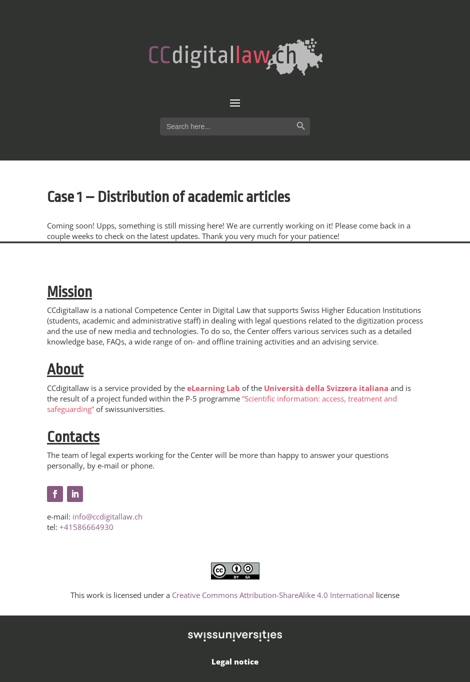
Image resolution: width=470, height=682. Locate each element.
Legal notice (235, 661)
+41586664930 (87, 527)
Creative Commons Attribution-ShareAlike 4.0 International (273, 595)
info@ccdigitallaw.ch (107, 517)
